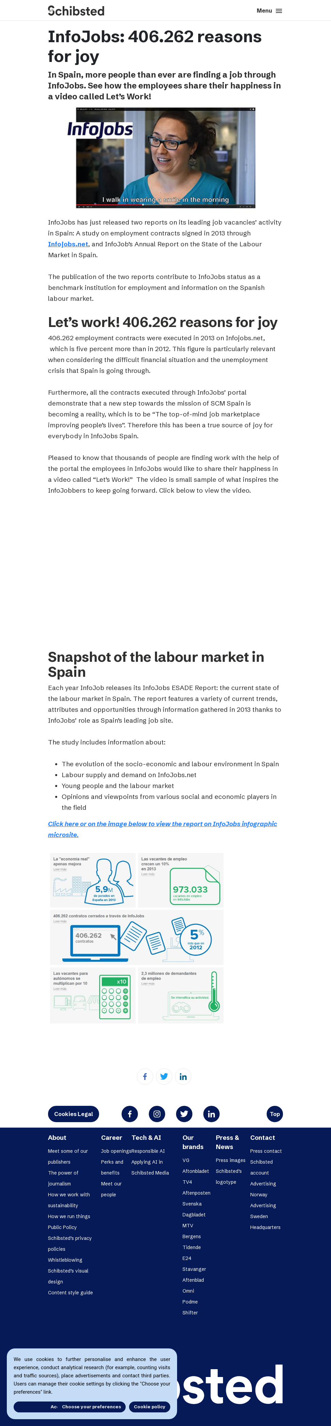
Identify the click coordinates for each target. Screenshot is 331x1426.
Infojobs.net (68, 244)
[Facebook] (145, 1076)
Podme (190, 1302)
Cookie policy (150, 1406)
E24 (187, 1258)
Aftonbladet (196, 1171)
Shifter (190, 1313)
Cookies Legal (73, 1114)
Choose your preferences (91, 1406)
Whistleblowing (65, 1260)
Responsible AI (148, 1151)
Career (111, 1138)
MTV (188, 1226)
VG (186, 1160)
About (57, 1138)
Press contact (266, 1151)
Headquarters (265, 1227)
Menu (270, 11)
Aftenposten (196, 1193)
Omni (188, 1291)
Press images (231, 1160)
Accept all (33, 1406)
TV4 (187, 1182)
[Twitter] (164, 1076)
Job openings (116, 1151)
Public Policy (62, 1227)
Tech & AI (146, 1138)
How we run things (69, 1216)
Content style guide (70, 1293)
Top (275, 1114)
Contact (262, 1138)
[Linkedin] (183, 1076)
